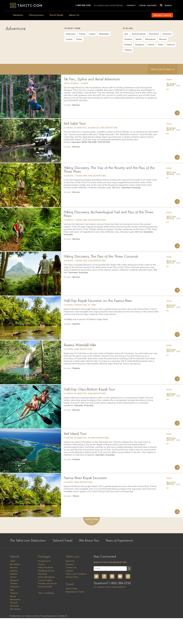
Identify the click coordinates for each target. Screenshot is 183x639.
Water (79, 39)
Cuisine (69, 39)
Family (82, 34)
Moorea (163, 39)
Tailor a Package (46, 593)
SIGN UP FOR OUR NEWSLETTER (110, 562)
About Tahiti (71, 588)
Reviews (69, 564)
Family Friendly (45, 586)
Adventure (70, 34)
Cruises (41, 564)
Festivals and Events (47, 583)
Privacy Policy (72, 577)
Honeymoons (36, 15)
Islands (14, 556)
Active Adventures (46, 577)
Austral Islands (139, 34)
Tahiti (160, 44)
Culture (92, 34)
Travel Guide (56, 15)
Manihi (139, 39)
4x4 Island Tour (75, 434)
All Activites (15, 609)
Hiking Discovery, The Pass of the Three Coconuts (101, 256)
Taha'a (151, 44)
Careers (69, 570)
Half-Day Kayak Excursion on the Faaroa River (98, 301)
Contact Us (71, 567)
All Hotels (14, 606)
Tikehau (128, 50)
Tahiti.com (73, 556)
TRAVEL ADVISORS (148, 5)
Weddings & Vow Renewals (46, 572)
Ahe (126, 34)
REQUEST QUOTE (162, 15)
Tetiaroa (171, 44)
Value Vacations (45, 567)
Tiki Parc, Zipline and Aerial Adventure (92, 79)
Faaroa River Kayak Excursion (85, 478)
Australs (14, 602)
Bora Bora (154, 34)
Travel (70, 584)
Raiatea (128, 44)
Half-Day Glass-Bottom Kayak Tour (89, 389)
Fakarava (166, 34)
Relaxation (104, 34)
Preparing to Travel (75, 591)
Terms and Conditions (76, 574)
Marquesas (150, 39)
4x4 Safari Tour (75, 123)
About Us (74, 15)
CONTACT (131, 5)
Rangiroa (139, 44)
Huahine (128, 39)
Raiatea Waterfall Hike (80, 345)
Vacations (18, 15)
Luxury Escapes (45, 580)
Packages (44, 556)
